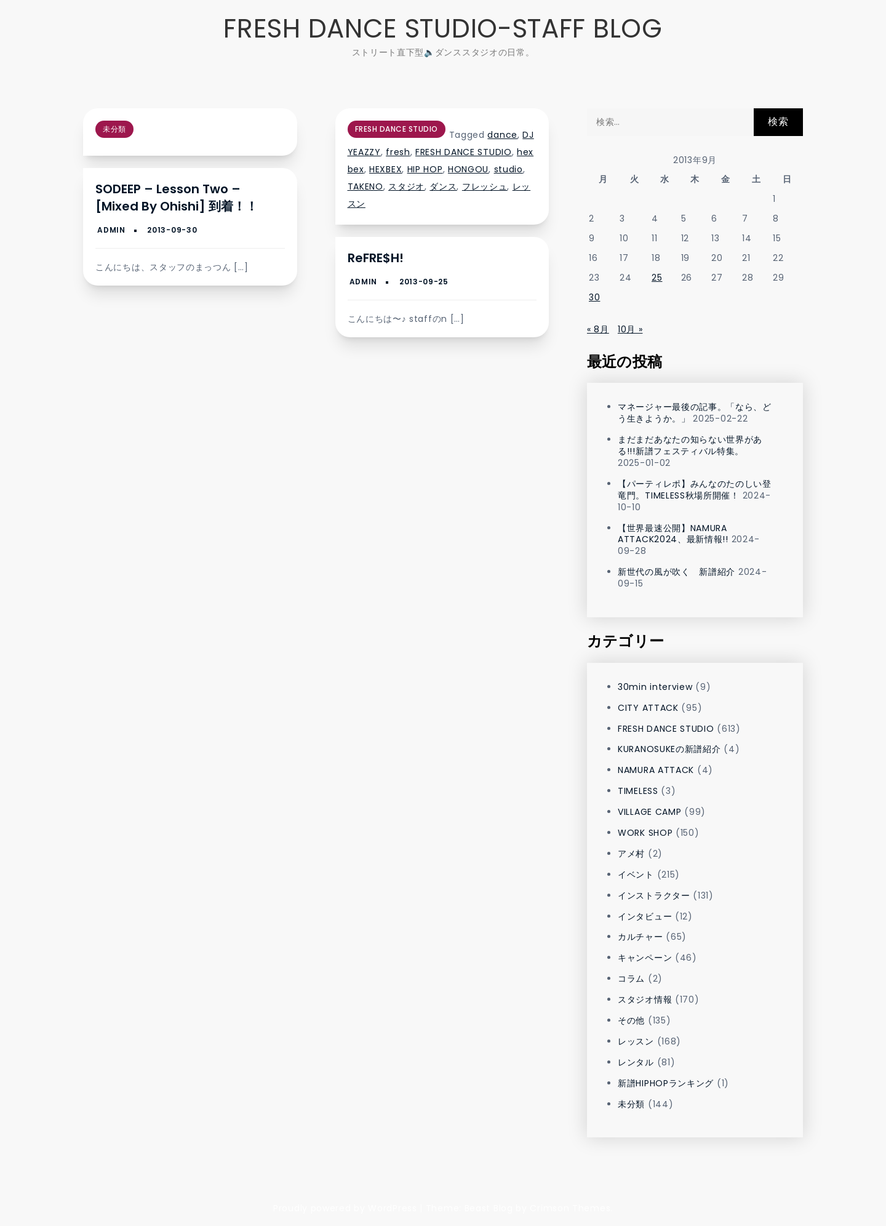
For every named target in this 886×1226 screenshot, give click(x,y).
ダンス (443, 186)
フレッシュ (485, 186)
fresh (398, 152)
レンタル (636, 1062)
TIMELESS (638, 791)
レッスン (636, 1041)
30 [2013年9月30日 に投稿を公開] (594, 297)
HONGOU (468, 169)
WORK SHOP (645, 833)
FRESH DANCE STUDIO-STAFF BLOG (442, 28)
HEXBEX (385, 169)
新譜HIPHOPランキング (666, 1083)
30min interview (655, 687)
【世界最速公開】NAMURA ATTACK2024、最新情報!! (673, 534)
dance (502, 135)
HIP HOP (425, 169)
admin (111, 230)
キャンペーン (645, 958)
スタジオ (406, 186)
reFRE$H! (376, 257)
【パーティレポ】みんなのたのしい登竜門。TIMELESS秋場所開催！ (695, 490)
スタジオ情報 (645, 999)
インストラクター (654, 895)
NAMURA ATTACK (656, 770)
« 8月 (598, 329)
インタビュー (645, 916)
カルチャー (640, 937)
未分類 (114, 129)
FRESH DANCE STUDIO (396, 129)
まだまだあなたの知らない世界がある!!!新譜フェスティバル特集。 (690, 445)
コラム (631, 978)
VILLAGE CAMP (649, 812)
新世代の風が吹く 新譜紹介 (676, 572)
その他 (631, 1020)
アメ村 (631, 853)
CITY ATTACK (648, 708)
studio (508, 169)
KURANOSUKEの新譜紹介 (669, 749)
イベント (636, 874)
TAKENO (365, 186)
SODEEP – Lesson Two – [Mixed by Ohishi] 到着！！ (176, 197)
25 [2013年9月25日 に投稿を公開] (657, 277)
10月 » (630, 329)
